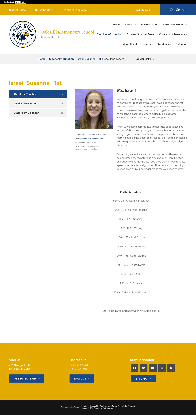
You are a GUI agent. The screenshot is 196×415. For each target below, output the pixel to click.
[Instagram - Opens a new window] (162, 368)
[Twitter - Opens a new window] (143, 368)
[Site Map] (143, 377)
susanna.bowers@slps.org (91, 138)
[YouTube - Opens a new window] (153, 368)
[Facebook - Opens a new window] (134, 368)
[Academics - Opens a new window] (164, 44)
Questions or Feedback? (89, 406)
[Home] (117, 24)
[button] (20, 2)
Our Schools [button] (42, 10)
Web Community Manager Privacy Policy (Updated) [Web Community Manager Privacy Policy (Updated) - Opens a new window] (117, 406)
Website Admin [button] (143, 10)
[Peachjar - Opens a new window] (171, 368)
